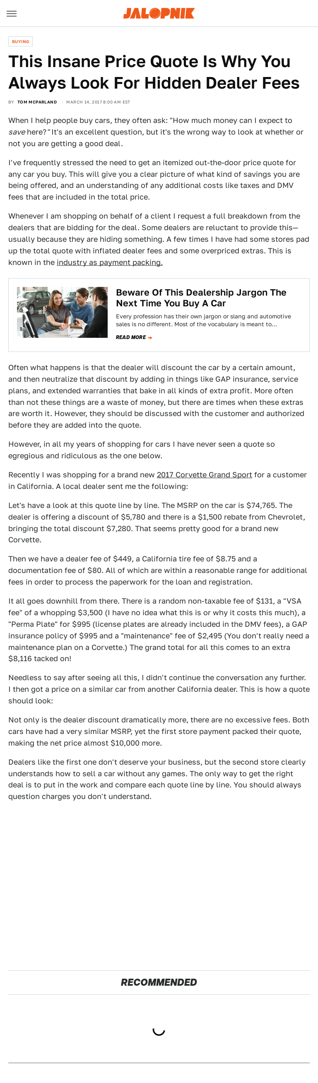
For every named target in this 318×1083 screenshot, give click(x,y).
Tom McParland (37, 101)
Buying (20, 41)
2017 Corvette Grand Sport (204, 474)
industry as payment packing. (110, 262)
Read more (131, 337)
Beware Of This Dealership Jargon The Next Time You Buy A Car (201, 297)
